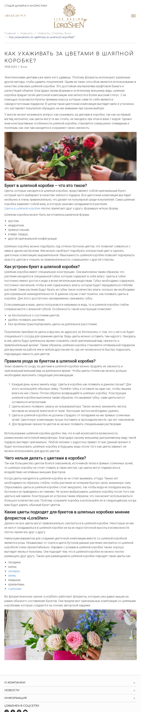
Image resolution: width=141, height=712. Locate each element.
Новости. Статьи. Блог (54, 33)
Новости (26, 33)
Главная (10, 33)
